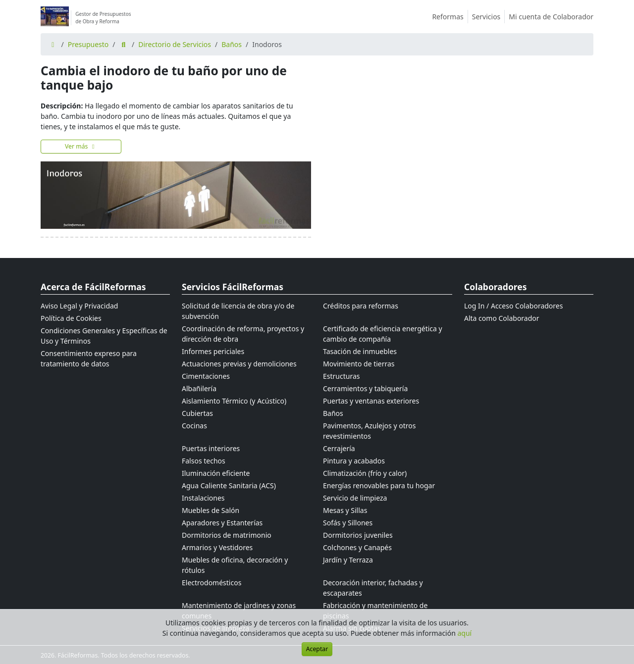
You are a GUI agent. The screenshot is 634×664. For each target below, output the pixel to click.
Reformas (450, 16)
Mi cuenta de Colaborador (551, 16)
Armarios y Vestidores (217, 547)
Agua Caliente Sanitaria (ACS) (229, 485)
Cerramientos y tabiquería (365, 388)
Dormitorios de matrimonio (226, 535)
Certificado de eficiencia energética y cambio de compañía (382, 334)
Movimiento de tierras (359, 363)
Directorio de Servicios (174, 44)
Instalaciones (203, 498)
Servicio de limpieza (355, 498)
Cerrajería (339, 448)
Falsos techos (203, 460)
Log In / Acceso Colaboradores (513, 305)
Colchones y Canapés (357, 547)
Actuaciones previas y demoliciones (239, 363)
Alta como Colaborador (501, 318)
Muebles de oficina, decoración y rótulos (235, 565)
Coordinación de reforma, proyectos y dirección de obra (243, 334)
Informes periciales (213, 351)
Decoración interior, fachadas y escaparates (373, 588)
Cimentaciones (206, 376)
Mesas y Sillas (345, 510)
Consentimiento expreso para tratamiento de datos (89, 358)
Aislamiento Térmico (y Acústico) (234, 401)
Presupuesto (88, 44)
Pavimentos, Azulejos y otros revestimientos (369, 431)
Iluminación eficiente (216, 473)
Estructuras (341, 376)
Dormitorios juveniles (358, 535)
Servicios (488, 16)
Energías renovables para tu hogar (379, 485)
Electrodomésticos (211, 582)
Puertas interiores (211, 448)
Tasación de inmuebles (360, 351)
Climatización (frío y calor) (365, 473)
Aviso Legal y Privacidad (79, 305)
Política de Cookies (71, 318)
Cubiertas (197, 413)
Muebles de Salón (210, 510)
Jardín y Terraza (348, 559)
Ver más (81, 146)
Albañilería (199, 388)
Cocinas (194, 425)
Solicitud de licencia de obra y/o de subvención (238, 311)
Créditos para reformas (360, 305)
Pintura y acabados (354, 460)
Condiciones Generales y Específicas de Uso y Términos (104, 336)
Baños (231, 44)
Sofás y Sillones (347, 522)
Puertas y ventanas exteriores (371, 401)
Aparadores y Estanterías (222, 522)
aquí (465, 633)
